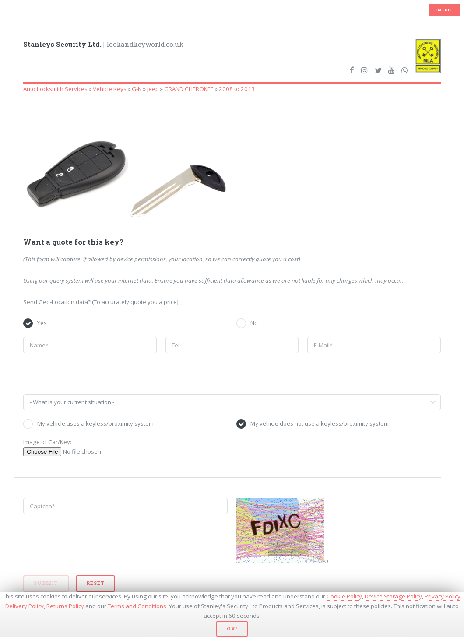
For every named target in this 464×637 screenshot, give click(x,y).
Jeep (153, 89)
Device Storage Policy (393, 596)
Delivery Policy (24, 606)
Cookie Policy (344, 596)
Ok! (232, 629)
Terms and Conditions (137, 606)
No (254, 323)
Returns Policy (65, 606)
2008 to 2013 (237, 89)
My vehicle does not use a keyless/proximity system (319, 423)
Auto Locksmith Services (55, 89)
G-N (137, 89)
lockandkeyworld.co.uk (103, 44)
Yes (42, 323)
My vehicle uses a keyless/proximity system (95, 423)
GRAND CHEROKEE (189, 89)
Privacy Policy (442, 596)
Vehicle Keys (110, 89)
